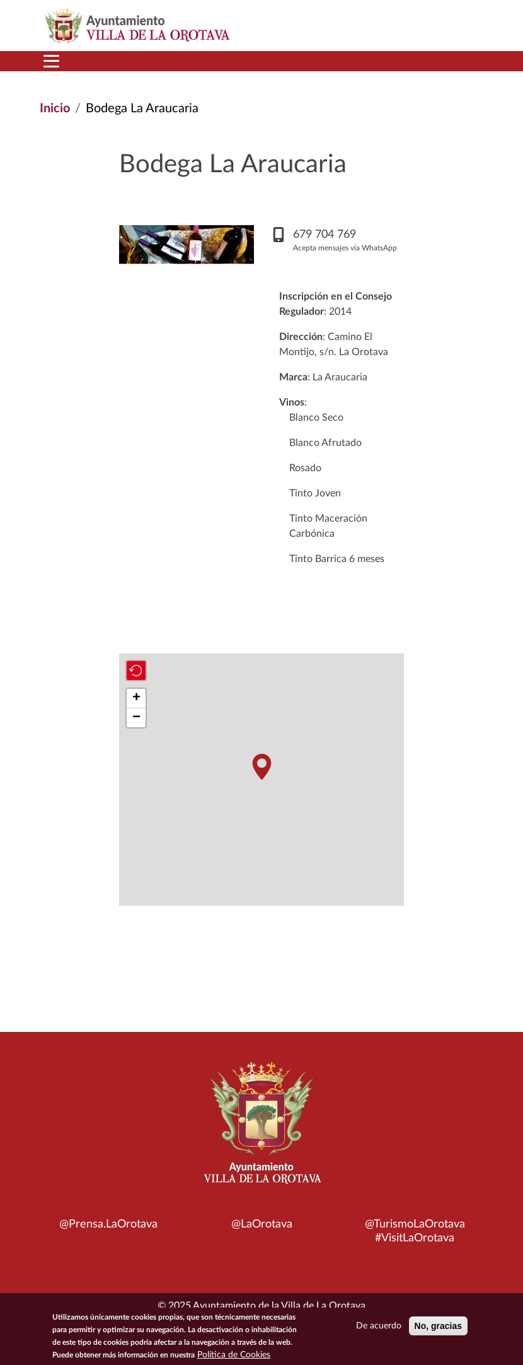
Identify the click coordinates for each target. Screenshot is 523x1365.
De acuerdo (378, 1325)
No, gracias (438, 1326)
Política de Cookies (233, 1354)
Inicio (55, 108)
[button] (261, 767)
